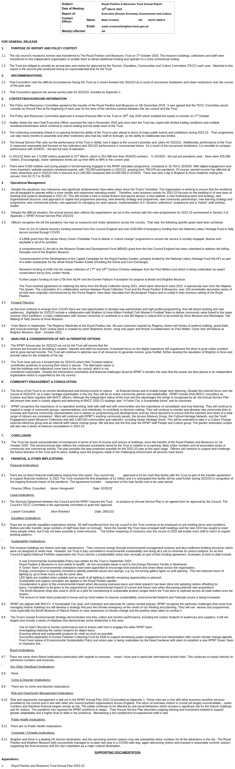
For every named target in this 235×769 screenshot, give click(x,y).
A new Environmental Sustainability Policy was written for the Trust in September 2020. (73, 561)
